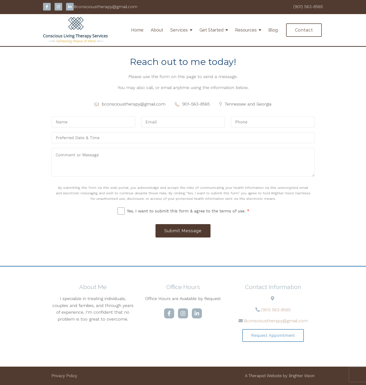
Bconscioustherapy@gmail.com (276, 320)
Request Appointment (273, 335)
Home (137, 29)
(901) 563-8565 (276, 309)
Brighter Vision (302, 375)
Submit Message (183, 230)
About (157, 29)
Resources (246, 29)
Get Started (211, 29)
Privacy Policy (64, 375)
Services (179, 29)
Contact (304, 29)
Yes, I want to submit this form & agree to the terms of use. (188, 211)
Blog (273, 29)
